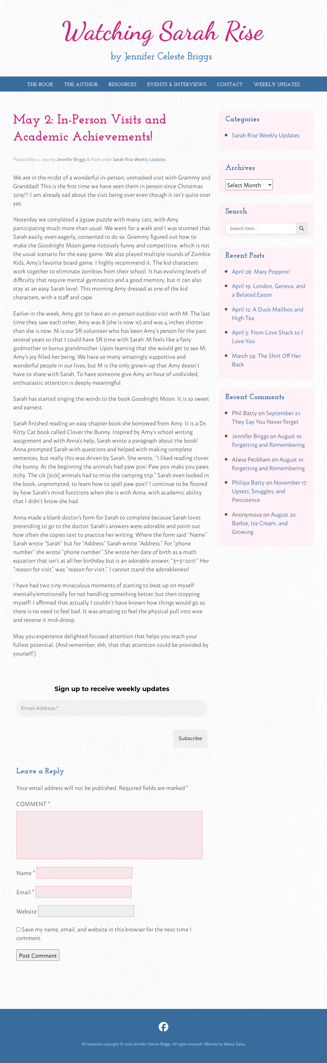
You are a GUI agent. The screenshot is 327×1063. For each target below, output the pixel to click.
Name (25, 872)
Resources (122, 84)
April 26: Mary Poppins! (261, 271)
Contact (230, 84)
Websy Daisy (234, 1044)
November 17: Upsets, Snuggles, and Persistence (269, 490)
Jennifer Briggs (71, 159)
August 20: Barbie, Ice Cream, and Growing (264, 522)
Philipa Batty (248, 482)
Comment (33, 803)
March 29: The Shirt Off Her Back (266, 359)
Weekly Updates (277, 84)
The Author (81, 84)
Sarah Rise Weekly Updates (139, 159)
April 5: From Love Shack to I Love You (267, 336)
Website (26, 911)
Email (25, 892)
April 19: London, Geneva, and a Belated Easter (268, 290)
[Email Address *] (112, 708)
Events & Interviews (176, 84)
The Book (40, 84)
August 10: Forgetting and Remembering (268, 440)
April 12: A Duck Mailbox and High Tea (267, 313)
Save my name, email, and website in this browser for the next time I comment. (104, 933)
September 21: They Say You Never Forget (266, 417)
